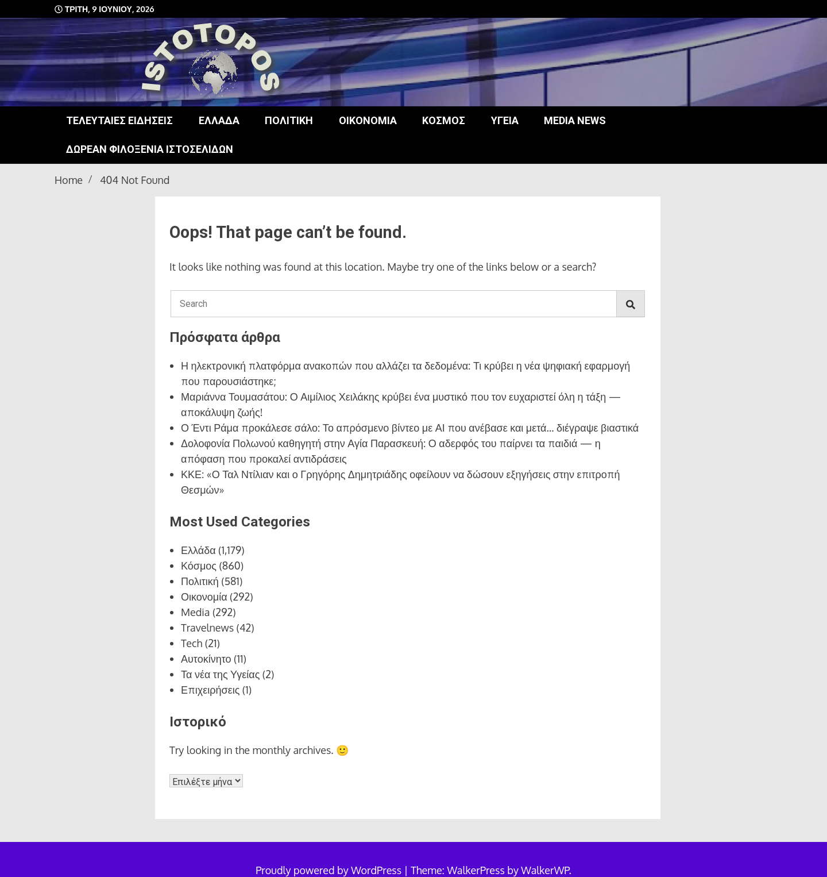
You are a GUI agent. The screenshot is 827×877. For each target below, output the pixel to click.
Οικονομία (368, 120)
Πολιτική (289, 120)
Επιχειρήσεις (210, 689)
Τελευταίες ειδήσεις (119, 120)
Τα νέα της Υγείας (220, 674)
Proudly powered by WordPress (330, 870)
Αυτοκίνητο (206, 658)
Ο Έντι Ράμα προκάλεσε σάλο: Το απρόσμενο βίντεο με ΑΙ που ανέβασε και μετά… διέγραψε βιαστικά (410, 427)
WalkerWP (545, 870)
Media (195, 612)
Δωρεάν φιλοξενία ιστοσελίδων (149, 149)
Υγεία (505, 120)
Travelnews (207, 627)
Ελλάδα (219, 120)
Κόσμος (443, 120)
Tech (191, 643)
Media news (575, 120)
